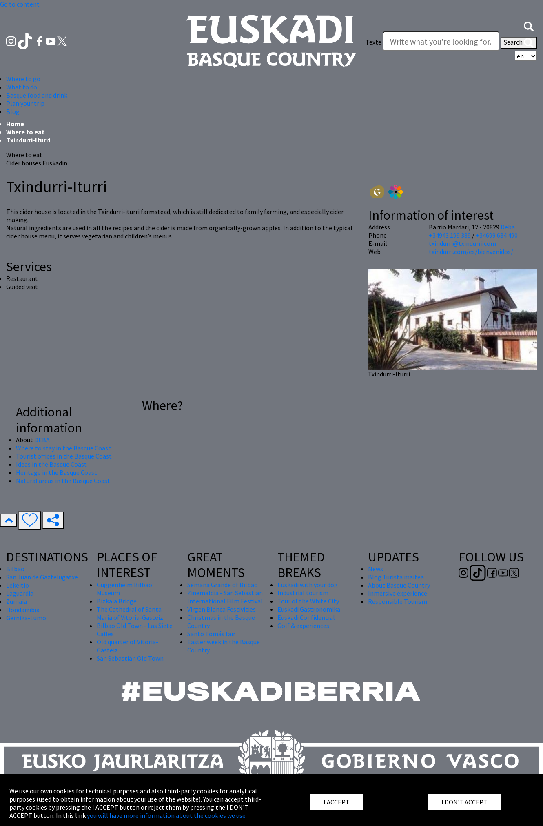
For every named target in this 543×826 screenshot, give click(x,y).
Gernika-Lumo (26, 618)
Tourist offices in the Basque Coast (64, 456)
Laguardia (19, 593)
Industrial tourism (302, 593)
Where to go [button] (23, 79)
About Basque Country (399, 585)
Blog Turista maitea (396, 577)
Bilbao (15, 569)
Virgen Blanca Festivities (221, 609)
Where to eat (25, 132)
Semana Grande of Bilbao (222, 585)
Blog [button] (13, 111)
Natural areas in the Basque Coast (63, 480)
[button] (529, 26)
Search (519, 43)
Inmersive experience (397, 593)
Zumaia (16, 601)
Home (15, 124)
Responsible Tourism (397, 601)
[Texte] (441, 41)
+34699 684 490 (497, 235)
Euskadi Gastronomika (308, 609)
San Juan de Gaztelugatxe (42, 577)
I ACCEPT (337, 802)
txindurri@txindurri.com (462, 243)
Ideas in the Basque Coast (51, 464)
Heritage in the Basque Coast (56, 472)
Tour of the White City (308, 601)
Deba (508, 227)
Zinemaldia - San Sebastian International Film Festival (225, 597)
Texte (373, 42)
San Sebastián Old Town (130, 658)
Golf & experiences (303, 625)
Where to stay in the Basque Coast (63, 448)
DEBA (42, 440)
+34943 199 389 (450, 235)
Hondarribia (23, 610)
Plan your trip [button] (25, 103)
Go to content (20, 4)
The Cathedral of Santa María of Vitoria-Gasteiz (130, 613)
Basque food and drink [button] (36, 95)
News (375, 569)
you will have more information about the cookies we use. (167, 815)
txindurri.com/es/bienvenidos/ (471, 251)
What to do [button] (21, 87)
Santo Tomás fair (211, 634)
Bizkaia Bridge (117, 601)
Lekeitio (17, 585)
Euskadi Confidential (306, 617)
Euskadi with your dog (307, 585)
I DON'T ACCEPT (464, 802)
